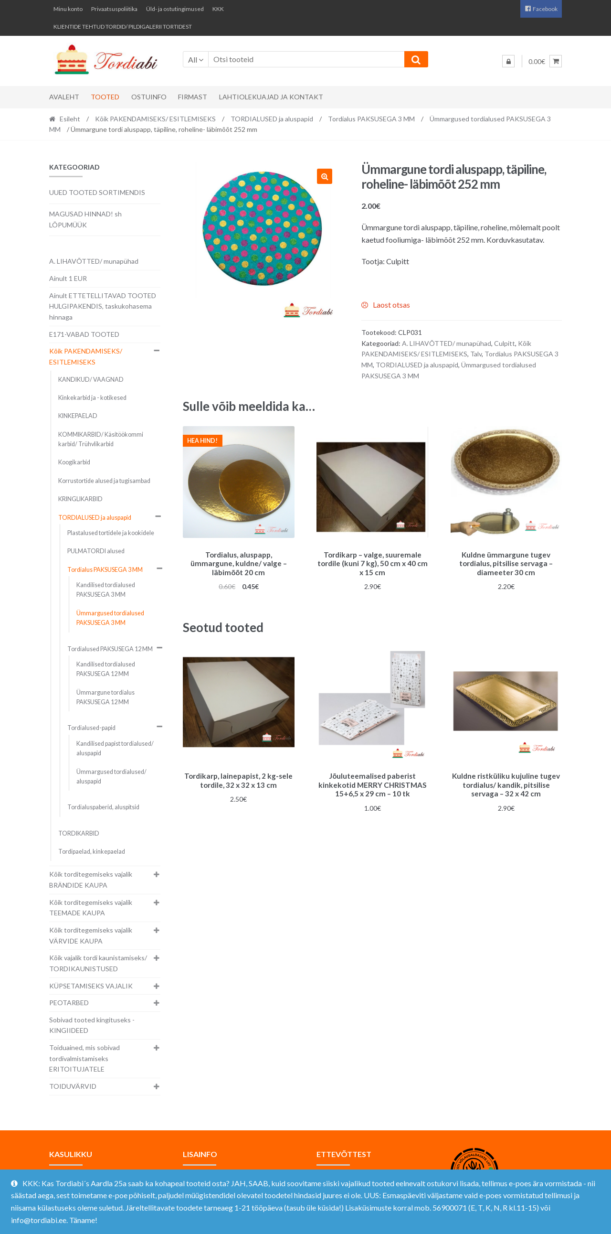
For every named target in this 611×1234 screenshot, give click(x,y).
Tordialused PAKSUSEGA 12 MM (110, 649)
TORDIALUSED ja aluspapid (272, 119)
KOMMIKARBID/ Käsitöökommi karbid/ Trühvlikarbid (100, 439)
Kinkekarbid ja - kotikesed (92, 397)
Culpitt (504, 343)
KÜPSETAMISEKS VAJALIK (91, 986)
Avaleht (64, 97)
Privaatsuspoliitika (114, 8)
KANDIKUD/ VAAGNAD (91, 379)
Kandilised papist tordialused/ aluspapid (115, 748)
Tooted (105, 97)
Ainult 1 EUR (68, 278)
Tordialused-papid (91, 727)
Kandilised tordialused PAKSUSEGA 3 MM (105, 589)
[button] (324, 176)
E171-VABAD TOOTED (84, 334)
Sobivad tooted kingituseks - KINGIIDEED (92, 1025)
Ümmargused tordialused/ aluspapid (111, 776)
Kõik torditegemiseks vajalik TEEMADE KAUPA (90, 907)
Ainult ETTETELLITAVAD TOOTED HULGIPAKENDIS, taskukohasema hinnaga (102, 306)
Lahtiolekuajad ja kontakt (271, 97)
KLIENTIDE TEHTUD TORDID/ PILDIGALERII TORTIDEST (122, 26)
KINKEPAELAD (77, 415)
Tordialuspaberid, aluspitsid (103, 807)
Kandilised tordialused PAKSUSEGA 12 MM (105, 669)
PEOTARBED (69, 1002)
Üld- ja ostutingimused (175, 8)
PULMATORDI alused (96, 551)
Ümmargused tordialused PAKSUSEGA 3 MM (110, 618)
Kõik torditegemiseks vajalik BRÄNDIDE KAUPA (90, 879)
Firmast (192, 97)
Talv (476, 354)
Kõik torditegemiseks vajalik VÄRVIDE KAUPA (90, 935)
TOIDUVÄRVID (72, 1086)
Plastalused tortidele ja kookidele (110, 533)
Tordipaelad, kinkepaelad (91, 851)
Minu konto (68, 8)
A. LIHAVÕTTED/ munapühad (446, 343)
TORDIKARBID (78, 833)
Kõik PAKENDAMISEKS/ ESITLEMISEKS (155, 119)
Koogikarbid (74, 462)
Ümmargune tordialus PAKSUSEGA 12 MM (105, 697)
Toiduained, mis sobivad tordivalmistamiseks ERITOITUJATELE (84, 1058)
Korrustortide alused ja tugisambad (104, 480)
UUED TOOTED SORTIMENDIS (97, 192)
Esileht (70, 119)
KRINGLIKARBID (80, 499)
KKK (218, 8)
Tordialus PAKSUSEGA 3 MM (371, 119)
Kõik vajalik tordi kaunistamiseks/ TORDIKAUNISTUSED (98, 963)
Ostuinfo (149, 97)
